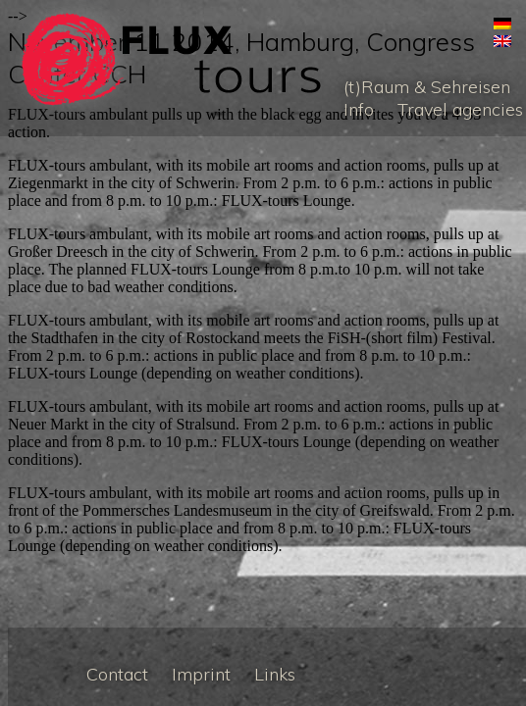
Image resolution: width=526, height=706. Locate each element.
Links (274, 674)
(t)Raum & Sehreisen (426, 87)
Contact (117, 674)
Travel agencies (460, 109)
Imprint (201, 674)
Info (358, 109)
